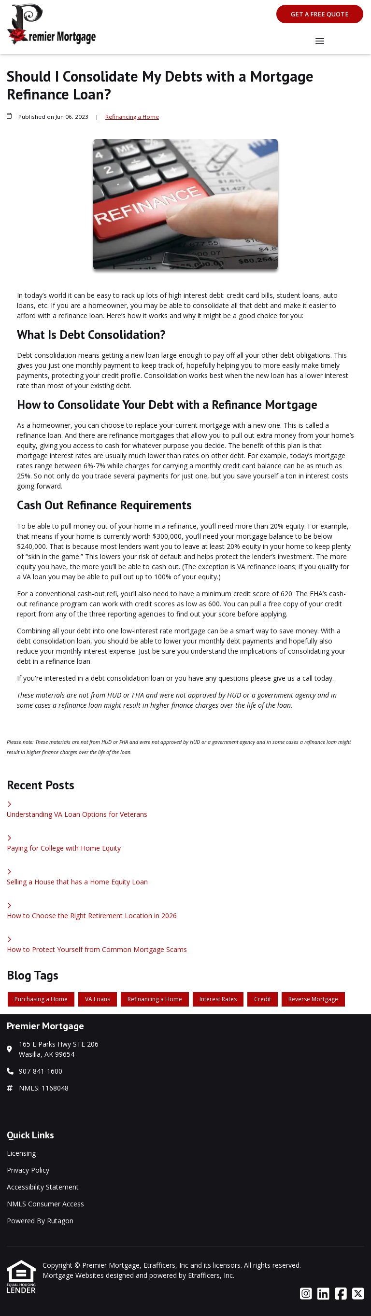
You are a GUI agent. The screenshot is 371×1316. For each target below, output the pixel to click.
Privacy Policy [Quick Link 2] (28, 1170)
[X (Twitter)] (358, 1294)
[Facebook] (341, 1294)
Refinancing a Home (132, 116)
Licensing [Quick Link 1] (21, 1153)
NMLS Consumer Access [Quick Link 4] (45, 1203)
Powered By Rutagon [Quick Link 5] (40, 1220)
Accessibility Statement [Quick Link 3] (43, 1186)
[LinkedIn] (323, 1294)
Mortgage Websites (74, 1275)
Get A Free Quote (320, 14)
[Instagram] (306, 1294)
